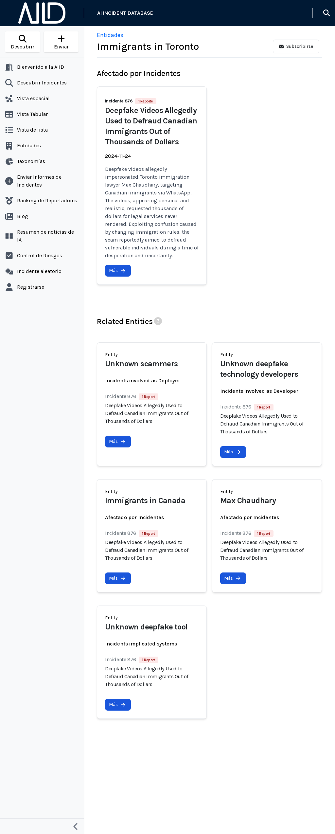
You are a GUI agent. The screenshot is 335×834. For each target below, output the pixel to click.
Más (117, 270)
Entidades (110, 35)
